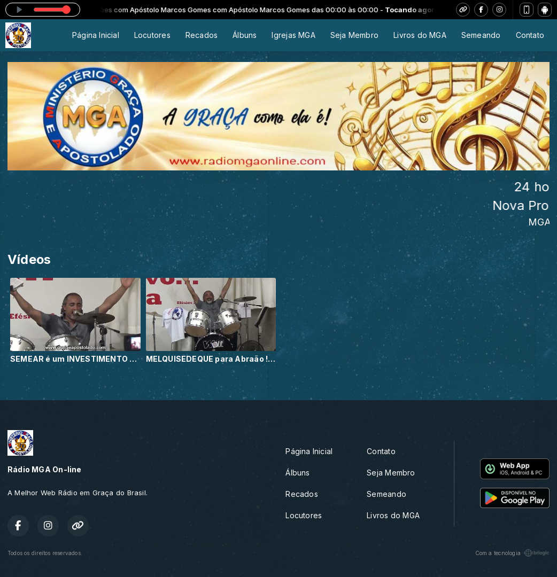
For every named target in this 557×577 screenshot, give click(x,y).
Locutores (152, 35)
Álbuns (245, 35)
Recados (201, 35)
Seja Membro (354, 35)
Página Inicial (95, 35)
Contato (530, 35)
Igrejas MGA (293, 35)
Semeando (481, 35)
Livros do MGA (419, 35)
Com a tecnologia (512, 553)
